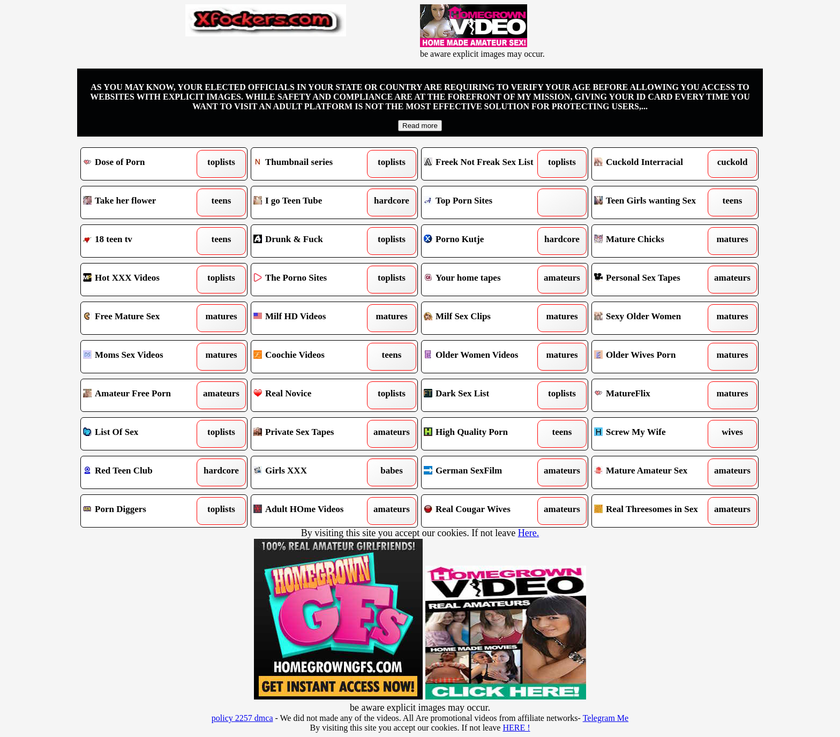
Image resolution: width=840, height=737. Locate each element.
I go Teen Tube (313, 202)
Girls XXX (313, 472)
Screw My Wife (654, 434)
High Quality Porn (483, 434)
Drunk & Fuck (313, 241)
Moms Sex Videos (142, 357)
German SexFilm (483, 472)
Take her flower (142, 202)
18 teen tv (142, 241)
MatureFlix (654, 395)
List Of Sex (142, 434)
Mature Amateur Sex (654, 472)
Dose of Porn (142, 164)
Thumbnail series (313, 164)
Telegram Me (606, 718)
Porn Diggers (142, 511)
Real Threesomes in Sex (654, 511)
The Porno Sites (313, 280)
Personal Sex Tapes (654, 280)
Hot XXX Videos (142, 280)
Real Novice (313, 395)
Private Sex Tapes (313, 434)
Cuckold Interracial (654, 164)
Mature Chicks (654, 241)
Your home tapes (483, 280)
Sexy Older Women (654, 318)
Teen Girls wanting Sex (654, 202)
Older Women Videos (483, 357)
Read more (420, 126)
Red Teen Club (142, 472)
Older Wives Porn (654, 357)
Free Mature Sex (142, 318)
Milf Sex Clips (483, 318)
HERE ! (516, 727)
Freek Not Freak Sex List (483, 164)
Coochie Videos (313, 357)
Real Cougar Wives (483, 511)
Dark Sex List (483, 395)
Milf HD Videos (313, 318)
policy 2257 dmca (242, 718)
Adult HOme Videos (313, 511)
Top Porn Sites (483, 202)
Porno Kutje (483, 241)
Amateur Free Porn (142, 395)
